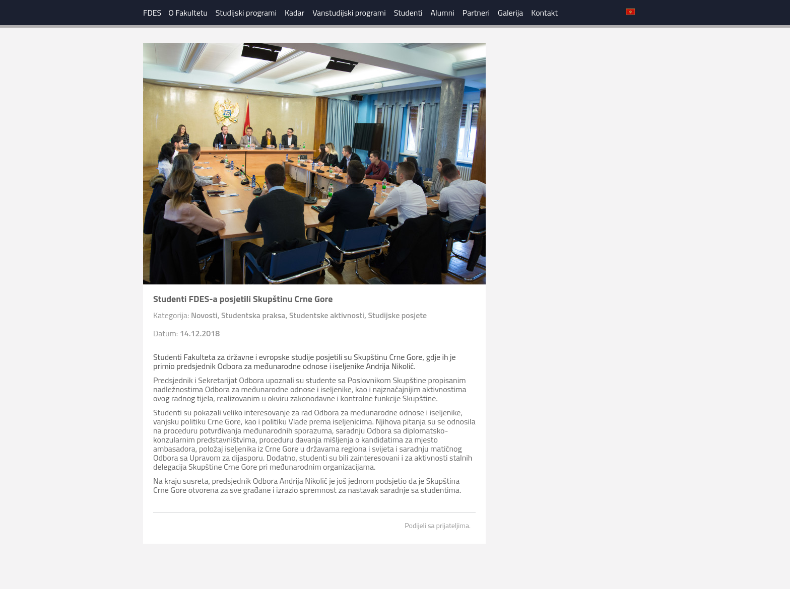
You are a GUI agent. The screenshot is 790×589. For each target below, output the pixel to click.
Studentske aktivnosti (326, 315)
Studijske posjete (397, 315)
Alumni (442, 13)
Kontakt (544, 13)
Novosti (204, 315)
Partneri (476, 13)
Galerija (510, 13)
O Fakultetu (188, 13)
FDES (152, 13)
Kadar (294, 13)
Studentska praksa (253, 315)
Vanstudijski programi (349, 13)
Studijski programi (246, 13)
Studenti (408, 13)
